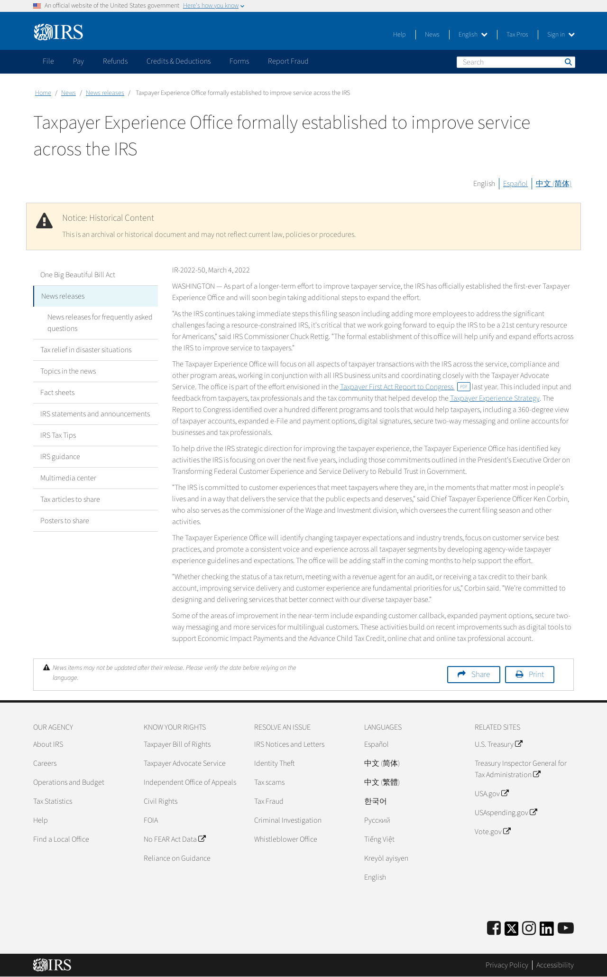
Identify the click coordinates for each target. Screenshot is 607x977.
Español (515, 183)
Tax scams (269, 782)
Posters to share (64, 521)
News (432, 34)
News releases (105, 93)
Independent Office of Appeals (190, 782)
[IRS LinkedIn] (547, 931)
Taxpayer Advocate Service (185, 763)
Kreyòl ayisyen (386, 858)
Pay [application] (78, 61)
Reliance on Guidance (177, 858)
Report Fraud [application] (288, 61)
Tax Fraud (269, 801)
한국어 (375, 801)
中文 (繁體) (382, 782)
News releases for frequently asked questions (100, 323)
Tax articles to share (70, 499)
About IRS (48, 744)
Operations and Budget (68, 782)
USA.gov (491, 794)
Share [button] (480, 674)
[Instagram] (529, 928)
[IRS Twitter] (512, 931)
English (473, 34)
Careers (44, 763)
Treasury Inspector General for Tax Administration (521, 769)
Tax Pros (517, 34)
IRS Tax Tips (58, 435)
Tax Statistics (52, 801)
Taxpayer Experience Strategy (495, 398)
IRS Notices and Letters (289, 744)
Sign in (561, 34)
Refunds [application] (115, 61)
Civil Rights (160, 801)
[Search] (516, 62)
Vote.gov (492, 832)
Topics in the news (68, 371)
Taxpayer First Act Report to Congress (405, 387)
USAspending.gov (506, 813)
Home (43, 93)
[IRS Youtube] (566, 928)
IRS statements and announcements (95, 414)
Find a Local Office (61, 839)
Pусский (377, 820)
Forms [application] (239, 61)
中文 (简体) (553, 183)
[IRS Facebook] (494, 928)
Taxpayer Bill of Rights (177, 744)
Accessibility (555, 965)
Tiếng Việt (379, 839)
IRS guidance (60, 456)
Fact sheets (57, 392)
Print (536, 674)
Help (399, 34)
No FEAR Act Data (174, 839)
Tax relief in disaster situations (85, 350)
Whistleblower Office (285, 839)
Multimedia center (68, 478)
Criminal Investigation (288, 820)
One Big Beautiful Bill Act (77, 275)
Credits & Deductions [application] (179, 61)
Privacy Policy (507, 965)
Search (568, 62)
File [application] (48, 61)
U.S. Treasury (498, 744)
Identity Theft (274, 763)
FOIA (151, 820)
